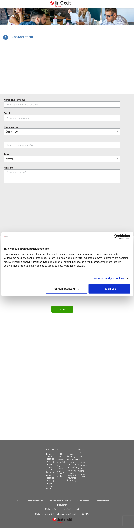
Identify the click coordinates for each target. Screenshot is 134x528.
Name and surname (14, 99)
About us (80, 457)
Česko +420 (12, 131)
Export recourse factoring (50, 486)
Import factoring (71, 455)
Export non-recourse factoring (50, 468)
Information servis (83, 475)
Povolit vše (109, 288)
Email (7, 113)
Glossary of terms (102, 501)
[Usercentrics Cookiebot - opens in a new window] (116, 236)
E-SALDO (17, 501)
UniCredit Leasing (71, 509)
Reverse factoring (61, 460)
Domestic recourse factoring (50, 478)
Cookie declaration (35, 501)
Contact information (83, 463)
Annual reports (81, 469)
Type (6, 154)
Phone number (12, 127)
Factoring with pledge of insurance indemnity (71, 475)
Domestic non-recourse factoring (50, 458)
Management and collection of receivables (73, 463)
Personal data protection (60, 501)
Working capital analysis (60, 473)
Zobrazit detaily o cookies (109, 278)
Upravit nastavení (66, 288)
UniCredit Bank (51, 509)
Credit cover (59, 455)
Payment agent (61, 466)
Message (10, 158)
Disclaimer (62, 505)
